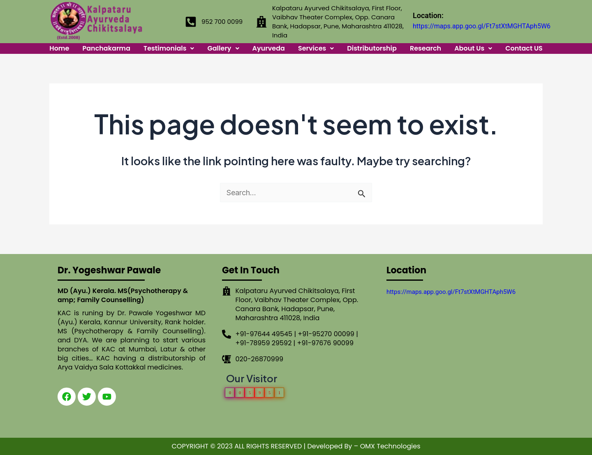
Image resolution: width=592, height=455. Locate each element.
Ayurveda (268, 48)
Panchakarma (106, 48)
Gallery (223, 48)
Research (425, 48)
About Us (473, 48)
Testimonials (168, 48)
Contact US (524, 48)
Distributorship (372, 48)
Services (316, 48)
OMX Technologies (390, 446)
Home (59, 48)
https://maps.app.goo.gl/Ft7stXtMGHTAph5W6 (481, 26)
